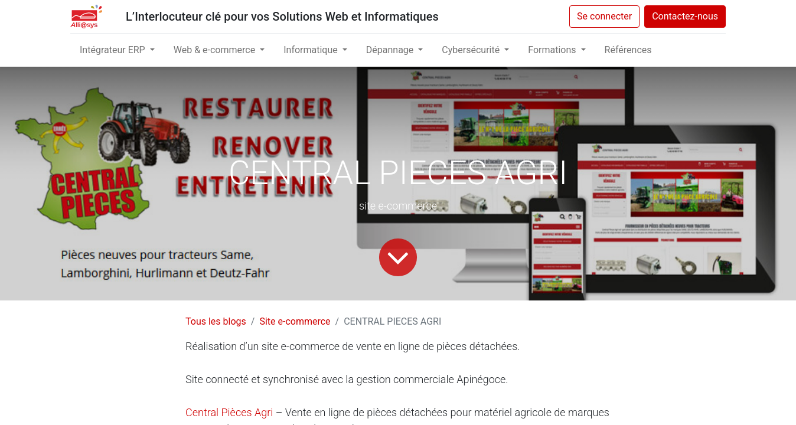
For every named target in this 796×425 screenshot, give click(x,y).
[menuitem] (628, 50)
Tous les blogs (215, 321)
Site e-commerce (294, 321)
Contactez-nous (685, 16)
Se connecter (604, 16)
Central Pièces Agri (229, 412)
